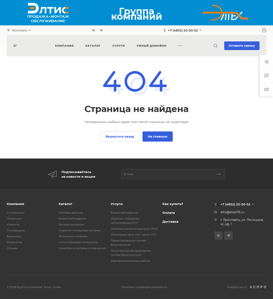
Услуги (117, 204)
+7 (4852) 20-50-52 (183, 30)
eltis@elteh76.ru (232, 212)
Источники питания (73, 236)
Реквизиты (14, 242)
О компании (15, 212)
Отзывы (12, 248)
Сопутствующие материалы (78, 242)
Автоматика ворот (72, 224)
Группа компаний (136, 13)
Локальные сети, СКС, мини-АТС (133, 234)
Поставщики (16, 230)
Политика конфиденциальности (144, 287)
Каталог (65, 204)
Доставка (170, 222)
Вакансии (14, 236)
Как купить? (172, 204)
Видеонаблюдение (72, 218)
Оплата (168, 213)
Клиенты (13, 224)
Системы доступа (71, 212)
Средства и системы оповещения (82, 248)
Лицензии (14, 218)
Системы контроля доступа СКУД (134, 228)
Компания (15, 204)
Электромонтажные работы (130, 260)
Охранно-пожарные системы (80, 230)
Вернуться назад (120, 136)
